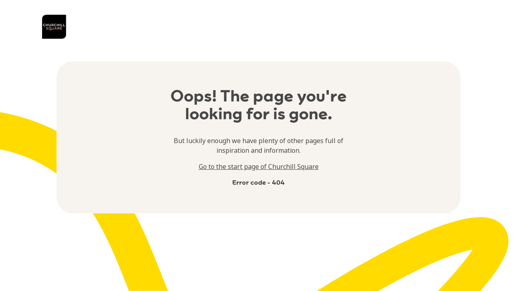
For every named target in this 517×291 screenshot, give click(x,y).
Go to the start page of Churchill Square (259, 166)
